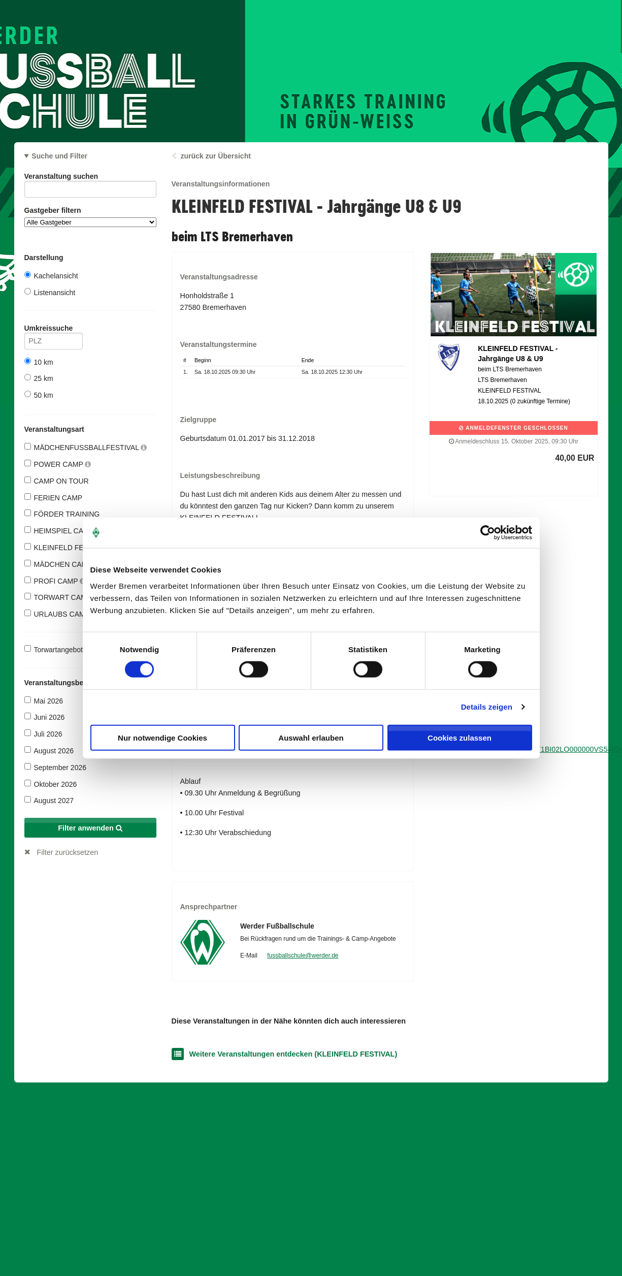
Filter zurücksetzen (68, 852)
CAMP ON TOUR (56, 480)
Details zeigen (486, 707)
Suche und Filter (59, 156)
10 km (38, 362)
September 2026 (55, 767)
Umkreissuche (53, 330)
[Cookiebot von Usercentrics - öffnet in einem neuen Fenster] (487, 532)
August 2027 (49, 800)
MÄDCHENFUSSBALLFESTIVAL (85, 447)
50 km (38, 395)
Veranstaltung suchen (90, 178)
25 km (38, 378)
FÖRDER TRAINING (62, 513)
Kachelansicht (51, 275)
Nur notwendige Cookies (162, 737)
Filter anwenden (90, 828)
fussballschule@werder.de (302, 955)
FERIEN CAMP (53, 497)
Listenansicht (50, 292)
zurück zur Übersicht (215, 156)
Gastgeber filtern (90, 216)
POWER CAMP (57, 464)
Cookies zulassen (460, 737)
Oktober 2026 (50, 784)
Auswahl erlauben (310, 737)
